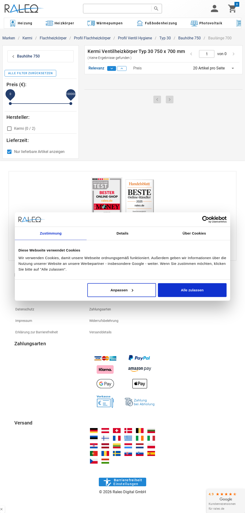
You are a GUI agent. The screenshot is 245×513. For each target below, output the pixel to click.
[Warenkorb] (232, 8)
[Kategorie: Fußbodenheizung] (156, 23)
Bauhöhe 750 (189, 38)
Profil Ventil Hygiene (135, 38)
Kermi (27, 38)
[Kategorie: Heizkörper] (60, 23)
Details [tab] (122, 233)
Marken (8, 38)
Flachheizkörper (53, 38)
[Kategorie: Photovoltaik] (206, 23)
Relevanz (97, 68)
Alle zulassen (192, 290)
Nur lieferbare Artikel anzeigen (39, 151)
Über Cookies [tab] (194, 233)
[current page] (206, 54)
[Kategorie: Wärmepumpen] (105, 23)
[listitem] (48, 309)
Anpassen (122, 290)
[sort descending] (111, 68)
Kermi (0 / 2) (24, 128)
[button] (214, 8)
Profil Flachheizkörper (92, 38)
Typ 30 (165, 38)
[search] (117, 8)
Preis (137, 68)
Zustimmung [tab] (51, 233)
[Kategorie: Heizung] (20, 23)
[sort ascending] (122, 68)
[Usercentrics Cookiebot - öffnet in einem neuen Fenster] (206, 219)
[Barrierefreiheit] (122, 482)
